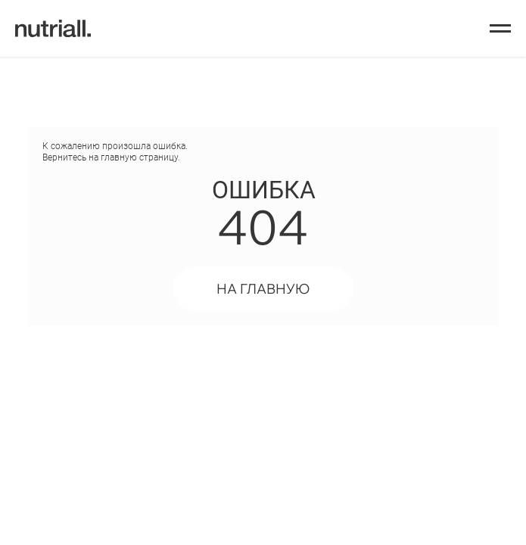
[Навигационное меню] (500, 28)
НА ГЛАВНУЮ (263, 288)
